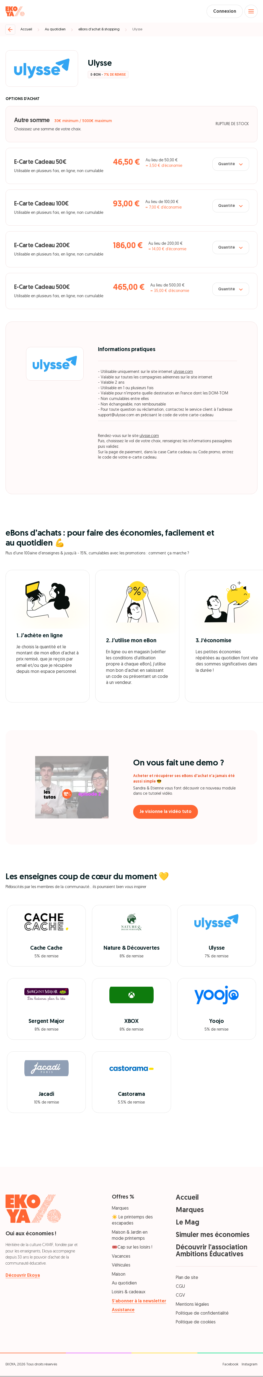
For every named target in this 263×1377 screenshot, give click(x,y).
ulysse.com (183, 373)
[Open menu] (250, 12)
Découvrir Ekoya (23, 1277)
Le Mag (187, 1223)
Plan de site (187, 1278)
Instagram (249, 1365)
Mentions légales (192, 1305)
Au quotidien (55, 30)
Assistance (123, 1311)
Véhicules (121, 1266)
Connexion (221, 12)
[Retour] (10, 30)
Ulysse (137, 30)
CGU (180, 1288)
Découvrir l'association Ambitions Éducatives (211, 1252)
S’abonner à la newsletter (139, 1302)
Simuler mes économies (212, 1236)
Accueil (26, 30)
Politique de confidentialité (202, 1314)
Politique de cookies (196, 1323)
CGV (180, 1296)
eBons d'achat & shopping (99, 30)
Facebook (230, 1365)
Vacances (121, 1257)
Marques (120, 1209)
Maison (118, 1275)
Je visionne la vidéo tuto (167, 813)
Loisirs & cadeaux (128, 1293)
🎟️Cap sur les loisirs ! (132, 1248)
